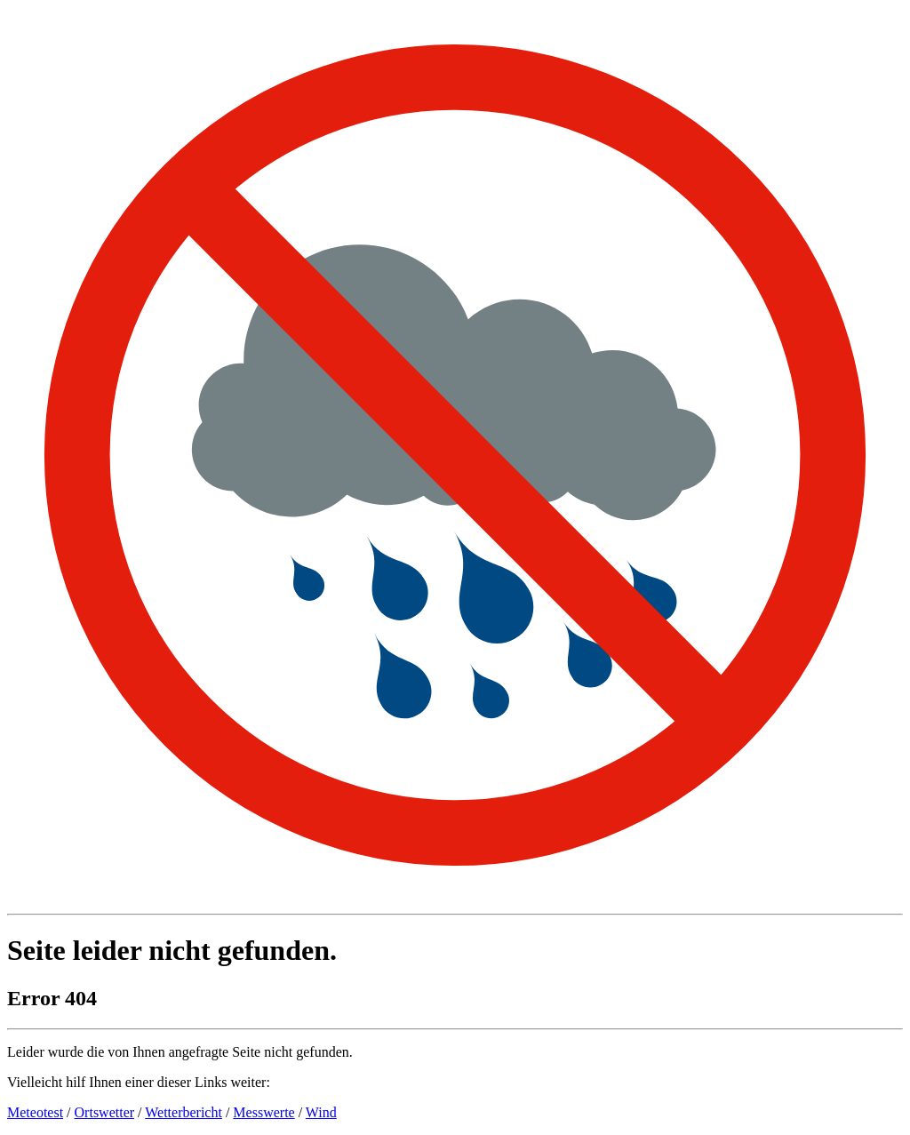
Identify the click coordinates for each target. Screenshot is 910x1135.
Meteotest (35, 1112)
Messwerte (263, 1112)
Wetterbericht (183, 1112)
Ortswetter (105, 1112)
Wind (321, 1112)
